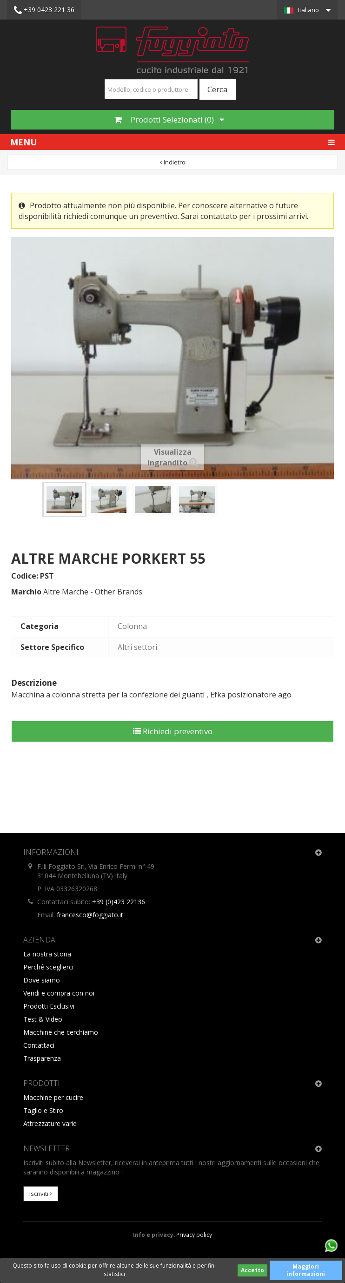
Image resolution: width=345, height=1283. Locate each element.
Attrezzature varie (50, 1123)
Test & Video (42, 1019)
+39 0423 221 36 (44, 10)
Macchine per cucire (53, 1097)
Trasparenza (42, 1058)
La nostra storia (47, 953)
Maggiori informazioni (305, 1270)
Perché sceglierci (48, 966)
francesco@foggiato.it (90, 914)
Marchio (26, 592)
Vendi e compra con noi (58, 993)
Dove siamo (41, 980)
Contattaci (38, 1045)
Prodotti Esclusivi (48, 1006)
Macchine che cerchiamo (60, 1032)
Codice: (24, 576)
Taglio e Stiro (43, 1110)
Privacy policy (194, 1234)
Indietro (173, 162)
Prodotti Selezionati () (169, 119)
